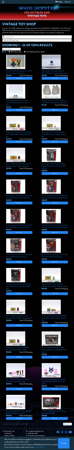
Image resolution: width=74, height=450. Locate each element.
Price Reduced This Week (35, 52)
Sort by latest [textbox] (7, 49)
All (5, 52)
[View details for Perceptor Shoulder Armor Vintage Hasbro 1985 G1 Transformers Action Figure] (19, 96)
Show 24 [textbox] (67, 424)
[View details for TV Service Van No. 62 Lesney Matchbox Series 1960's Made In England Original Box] (55, 312)
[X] (62, 432)
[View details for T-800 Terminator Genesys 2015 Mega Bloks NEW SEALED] (55, 406)
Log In (67, 2)
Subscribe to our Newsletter (36, 435)
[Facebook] (58, 432)
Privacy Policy (39, 447)
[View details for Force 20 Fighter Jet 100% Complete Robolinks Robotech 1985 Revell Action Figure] (55, 343)
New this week (16, 52)
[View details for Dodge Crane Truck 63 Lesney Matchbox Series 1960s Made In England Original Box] (19, 128)
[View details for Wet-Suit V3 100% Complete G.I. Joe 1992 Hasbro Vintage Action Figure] (19, 66)
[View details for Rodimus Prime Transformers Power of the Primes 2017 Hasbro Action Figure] (55, 249)
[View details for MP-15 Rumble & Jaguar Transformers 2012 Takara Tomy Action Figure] (19, 374)
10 (26, 424)
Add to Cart (19, 78)
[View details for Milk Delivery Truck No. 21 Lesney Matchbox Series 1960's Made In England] (55, 279)
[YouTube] (70, 432)
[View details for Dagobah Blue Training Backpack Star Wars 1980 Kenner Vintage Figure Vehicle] (55, 66)
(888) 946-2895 (33, 433)
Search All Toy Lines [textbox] (10, 40)
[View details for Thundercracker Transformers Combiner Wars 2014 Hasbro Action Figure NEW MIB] (19, 280)
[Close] (64, 443)
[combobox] (37, 40)
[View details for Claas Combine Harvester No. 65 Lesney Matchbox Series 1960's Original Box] (19, 159)
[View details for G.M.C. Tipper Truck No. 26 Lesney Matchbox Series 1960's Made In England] (19, 311)
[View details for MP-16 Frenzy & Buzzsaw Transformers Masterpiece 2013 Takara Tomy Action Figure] (55, 375)
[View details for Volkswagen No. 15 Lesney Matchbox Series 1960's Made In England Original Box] (55, 128)
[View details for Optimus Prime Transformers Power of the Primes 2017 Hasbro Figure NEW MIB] (19, 190)
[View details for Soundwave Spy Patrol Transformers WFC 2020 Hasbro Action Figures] (19, 406)
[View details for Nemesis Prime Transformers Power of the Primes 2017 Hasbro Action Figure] (19, 249)
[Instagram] (66, 432)
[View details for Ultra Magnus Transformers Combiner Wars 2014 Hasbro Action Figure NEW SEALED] (55, 160)
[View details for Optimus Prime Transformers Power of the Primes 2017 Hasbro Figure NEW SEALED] (55, 190)
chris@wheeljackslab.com (36, 431)
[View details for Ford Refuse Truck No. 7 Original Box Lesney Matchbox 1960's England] (19, 342)
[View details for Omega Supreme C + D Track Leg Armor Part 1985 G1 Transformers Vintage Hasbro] (55, 95)
